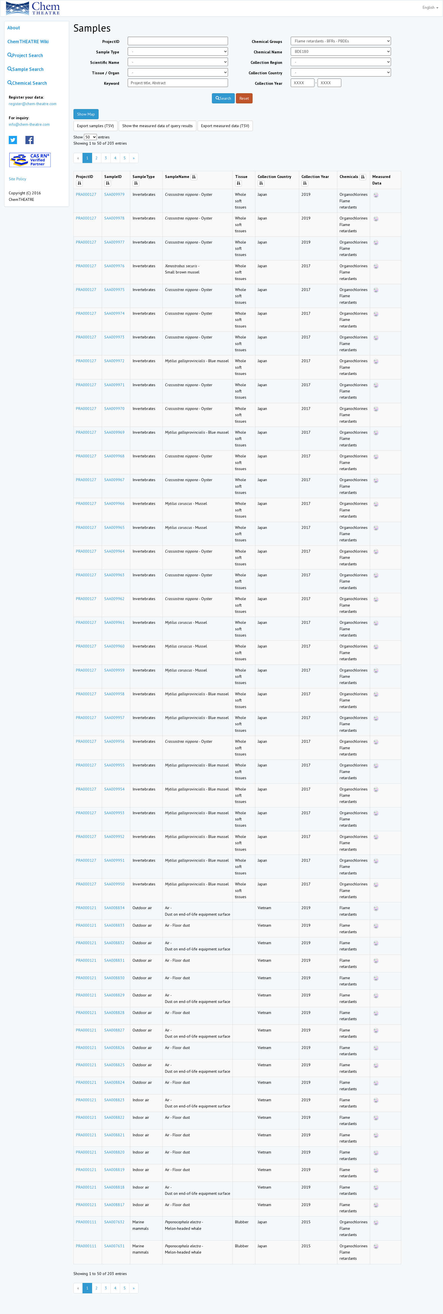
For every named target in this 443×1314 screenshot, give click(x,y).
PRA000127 (86, 194)
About (13, 28)
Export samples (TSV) (95, 125)
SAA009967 (114, 479)
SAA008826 (114, 1047)
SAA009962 (114, 598)
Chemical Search (27, 83)
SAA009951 (114, 860)
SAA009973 (114, 337)
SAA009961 (114, 622)
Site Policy (17, 178)
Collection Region (266, 62)
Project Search (25, 55)
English (430, 7)
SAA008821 (114, 1134)
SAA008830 (114, 977)
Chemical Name (268, 52)
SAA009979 (114, 194)
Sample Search (25, 69)
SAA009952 (114, 836)
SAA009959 (114, 670)
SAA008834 (114, 907)
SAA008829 (114, 995)
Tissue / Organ (105, 72)
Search (223, 98)
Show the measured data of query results (157, 125)
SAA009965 (114, 527)
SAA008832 (114, 942)
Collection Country (265, 72)
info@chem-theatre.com (29, 124)
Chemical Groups (267, 41)
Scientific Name (104, 62)
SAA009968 (114, 456)
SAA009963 (114, 574)
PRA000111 (86, 1221)
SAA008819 (114, 1169)
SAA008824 (114, 1082)
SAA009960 (114, 646)
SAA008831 (114, 960)
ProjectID (110, 41)
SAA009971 (114, 384)
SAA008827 (114, 1030)
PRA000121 (86, 907)
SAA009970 (114, 408)
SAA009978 (114, 218)
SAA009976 (114, 265)
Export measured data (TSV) (225, 125)
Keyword (111, 83)
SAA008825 (114, 1064)
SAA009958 (114, 693)
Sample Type (107, 52)
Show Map (86, 114)
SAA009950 (114, 884)
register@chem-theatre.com (33, 103)
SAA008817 (114, 1204)
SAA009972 (114, 360)
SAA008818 (114, 1187)
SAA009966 (114, 503)
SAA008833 (114, 925)
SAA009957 (114, 717)
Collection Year (268, 83)
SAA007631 (114, 1245)
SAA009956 (114, 741)
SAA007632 (114, 1221)
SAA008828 (114, 1012)
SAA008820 (114, 1152)
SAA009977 (114, 242)
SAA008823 (114, 1099)
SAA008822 (114, 1117)
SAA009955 (114, 765)
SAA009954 (114, 789)
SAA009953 (114, 812)
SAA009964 (114, 551)
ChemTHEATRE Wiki (28, 41)
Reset (244, 98)
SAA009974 (114, 313)
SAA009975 (114, 289)
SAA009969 (114, 432)
